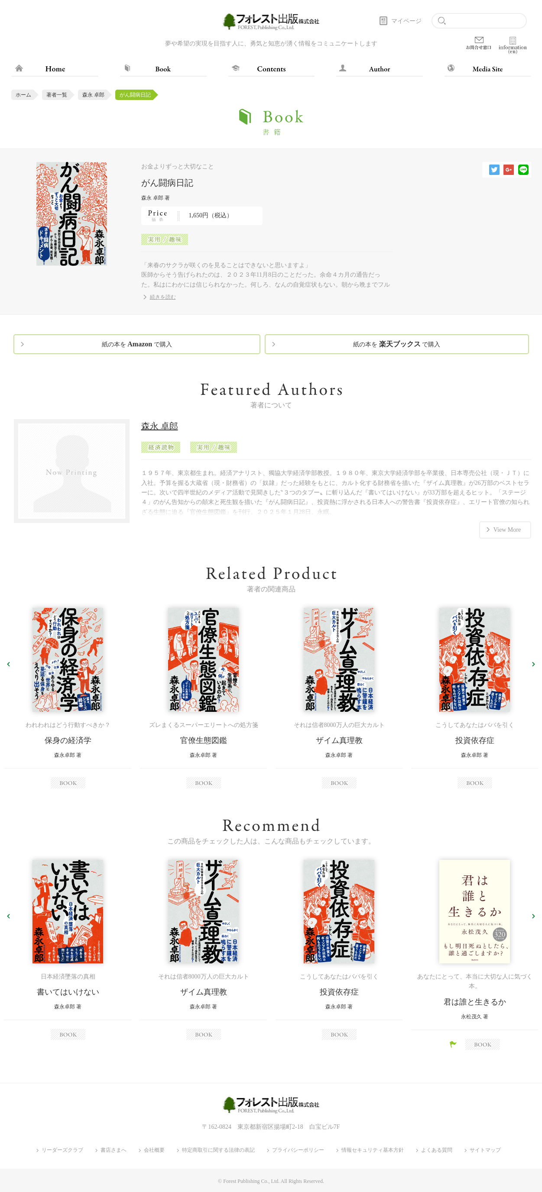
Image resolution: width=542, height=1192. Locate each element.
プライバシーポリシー (298, 1150)
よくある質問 (436, 1150)
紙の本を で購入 (137, 344)
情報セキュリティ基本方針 (372, 1150)
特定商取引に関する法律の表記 (218, 1150)
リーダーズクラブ (62, 1150)
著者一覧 (56, 95)
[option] (68, 698)
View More (507, 530)
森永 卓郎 (93, 95)
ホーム (23, 95)
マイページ (406, 21)
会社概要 (154, 1150)
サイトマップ (485, 1150)
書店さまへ (114, 1150)
